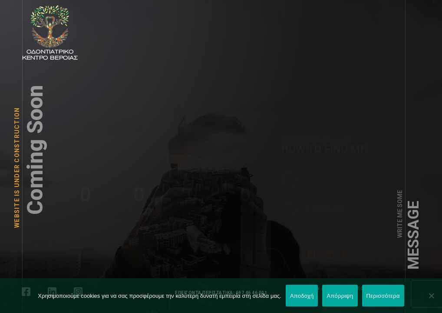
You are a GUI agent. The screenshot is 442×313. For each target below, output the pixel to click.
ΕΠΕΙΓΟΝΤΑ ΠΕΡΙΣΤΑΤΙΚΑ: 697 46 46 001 (221, 292)
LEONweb (365, 288)
